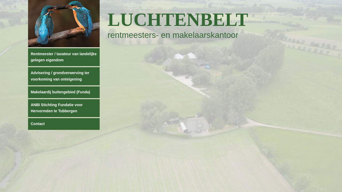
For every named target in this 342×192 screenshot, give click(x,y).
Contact (38, 124)
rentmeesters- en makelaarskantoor (173, 35)
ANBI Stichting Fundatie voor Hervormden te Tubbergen (57, 108)
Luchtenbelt (178, 19)
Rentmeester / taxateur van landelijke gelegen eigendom (64, 57)
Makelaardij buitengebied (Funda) (60, 92)
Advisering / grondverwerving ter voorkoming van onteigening (60, 76)
